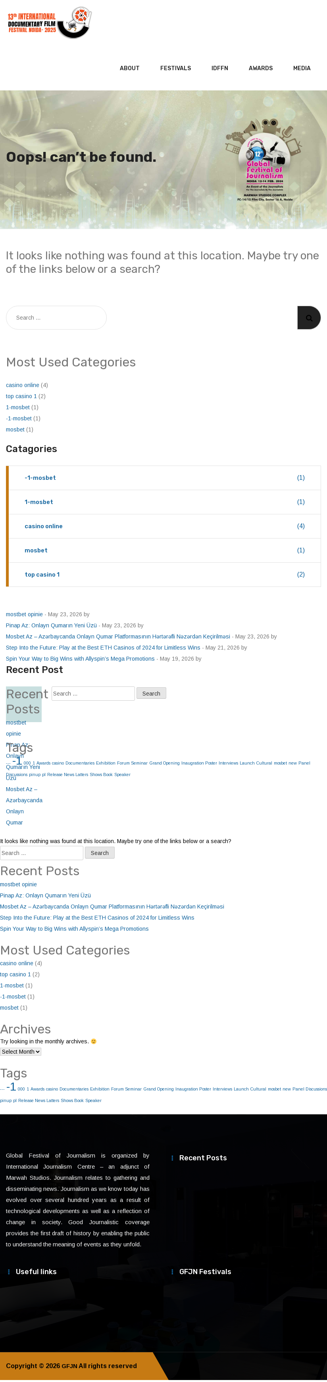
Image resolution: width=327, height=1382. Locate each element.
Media (302, 70)
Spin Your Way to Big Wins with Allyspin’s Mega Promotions (80, 660)
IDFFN (220, 70)
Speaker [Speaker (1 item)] (122, 776)
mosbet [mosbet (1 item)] (280, 765)
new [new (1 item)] (293, 765)
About (130, 70)
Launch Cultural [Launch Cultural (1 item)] (256, 765)
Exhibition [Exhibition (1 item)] (105, 765)
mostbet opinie (24, 616)
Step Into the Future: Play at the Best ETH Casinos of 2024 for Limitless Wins (103, 649)
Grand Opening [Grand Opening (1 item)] (164, 765)
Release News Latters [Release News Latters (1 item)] (67, 776)
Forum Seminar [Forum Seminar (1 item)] (132, 765)
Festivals (175, 70)
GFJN (70, 1368)
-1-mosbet (19, 420)
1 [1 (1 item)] (28, 1091)
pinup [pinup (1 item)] (6, 1102)
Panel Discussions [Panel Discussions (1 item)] (309, 1091)
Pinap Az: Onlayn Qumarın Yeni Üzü (51, 627)
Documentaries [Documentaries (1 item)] (79, 765)
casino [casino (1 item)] (58, 765)
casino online (22, 387)
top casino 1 (21, 398)
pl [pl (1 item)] (44, 776)
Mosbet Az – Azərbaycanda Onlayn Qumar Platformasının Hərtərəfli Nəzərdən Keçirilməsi (118, 638)
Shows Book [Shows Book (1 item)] (101, 776)
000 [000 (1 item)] (21, 1091)
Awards (261, 70)
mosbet (15, 431)
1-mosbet (18, 409)
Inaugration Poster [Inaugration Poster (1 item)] (199, 765)
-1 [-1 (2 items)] (11, 1088)
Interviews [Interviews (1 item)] (228, 765)
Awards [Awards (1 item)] (43, 765)
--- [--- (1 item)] (2, 1091)
